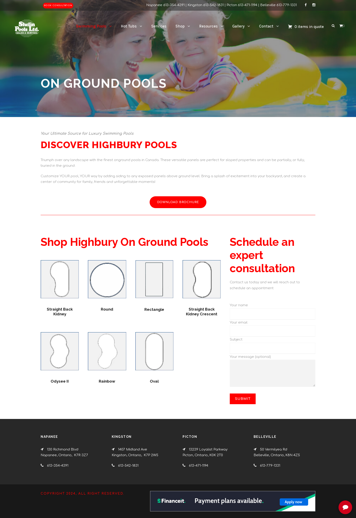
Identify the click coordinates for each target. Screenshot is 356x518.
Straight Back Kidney (60, 311)
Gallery (238, 26)
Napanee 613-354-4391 (165, 5)
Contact (266, 26)
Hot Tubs (129, 26)
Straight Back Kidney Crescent (201, 311)
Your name (239, 305)
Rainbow (107, 381)
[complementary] (323, 493)
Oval (154, 381)
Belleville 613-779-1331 (278, 5)
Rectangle (154, 309)
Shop (180, 26)
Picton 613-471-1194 (242, 5)
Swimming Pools (91, 26)
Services (158, 26)
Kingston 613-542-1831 (206, 5)
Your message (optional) (272, 372)
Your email (238, 322)
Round (107, 309)
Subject (236, 339)
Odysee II (60, 381)
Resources (208, 26)
